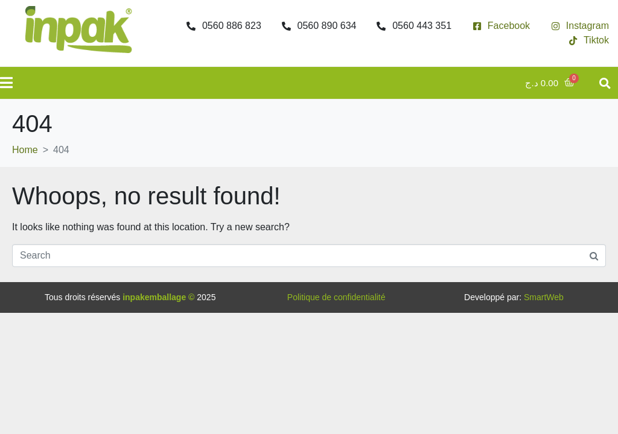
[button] (605, 83)
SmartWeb (544, 297)
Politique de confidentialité (336, 297)
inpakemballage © (158, 297)
